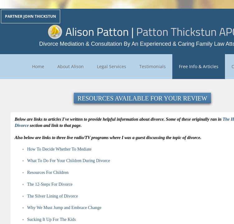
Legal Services (111, 66)
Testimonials (152, 66)
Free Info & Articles (198, 66)
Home (38, 66)
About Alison (70, 66)
